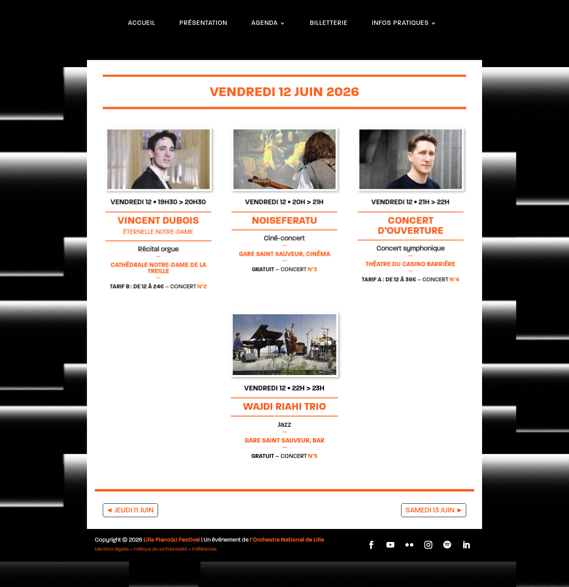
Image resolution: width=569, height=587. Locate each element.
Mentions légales (112, 574)
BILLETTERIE (329, 42)
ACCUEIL (141, 42)
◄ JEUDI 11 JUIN (130, 536)
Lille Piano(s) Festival (171, 565)
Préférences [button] (204, 574)
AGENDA (264, 42)
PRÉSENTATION (203, 42)
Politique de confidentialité (160, 574)
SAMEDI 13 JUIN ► (434, 536)
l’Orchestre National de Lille (287, 565)
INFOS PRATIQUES (400, 42)
